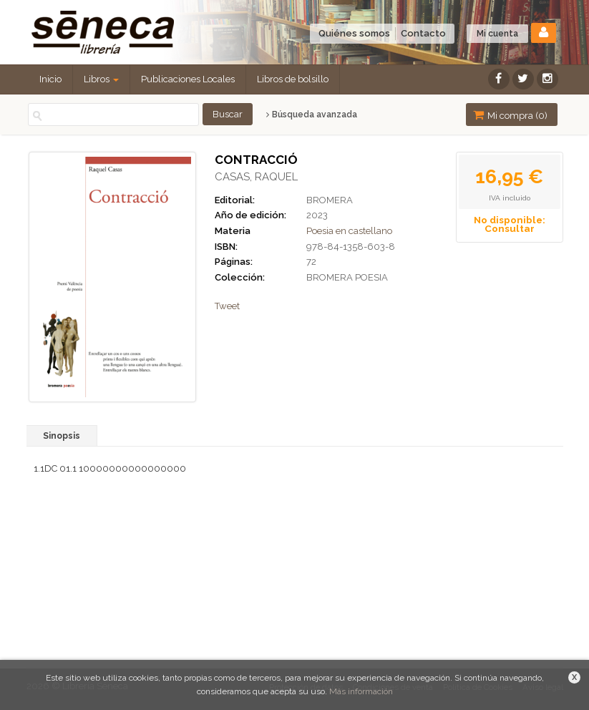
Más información (361, 691)
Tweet (227, 306)
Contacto (423, 33)
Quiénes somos (354, 33)
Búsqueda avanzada (311, 114)
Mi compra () (510, 115)
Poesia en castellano (349, 230)
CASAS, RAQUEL (256, 176)
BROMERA (329, 200)
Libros (101, 79)
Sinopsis (61, 436)
